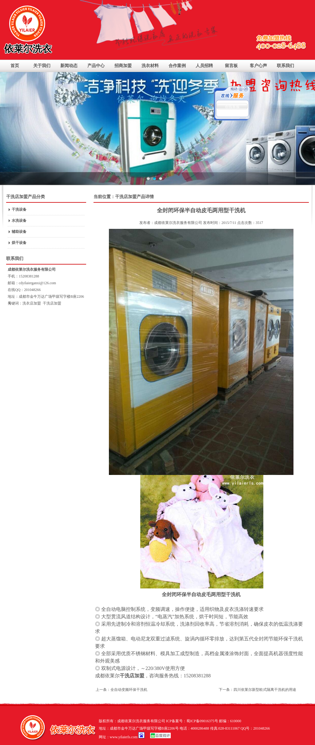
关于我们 (41, 65)
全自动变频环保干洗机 (128, 689)
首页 (14, 65)
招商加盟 (123, 65)
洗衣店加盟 (31, 303)
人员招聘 (204, 65)
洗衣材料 (150, 65)
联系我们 (285, 65)
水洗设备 (19, 220)
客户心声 (258, 65)
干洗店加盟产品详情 (134, 196)
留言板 (231, 65)
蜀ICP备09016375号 (202, 721)
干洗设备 (19, 209)
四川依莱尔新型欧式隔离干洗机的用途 (264, 689)
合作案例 (177, 65)
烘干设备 (19, 243)
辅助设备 (19, 231)
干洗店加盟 (52, 303)
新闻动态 (69, 65)
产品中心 (96, 65)
